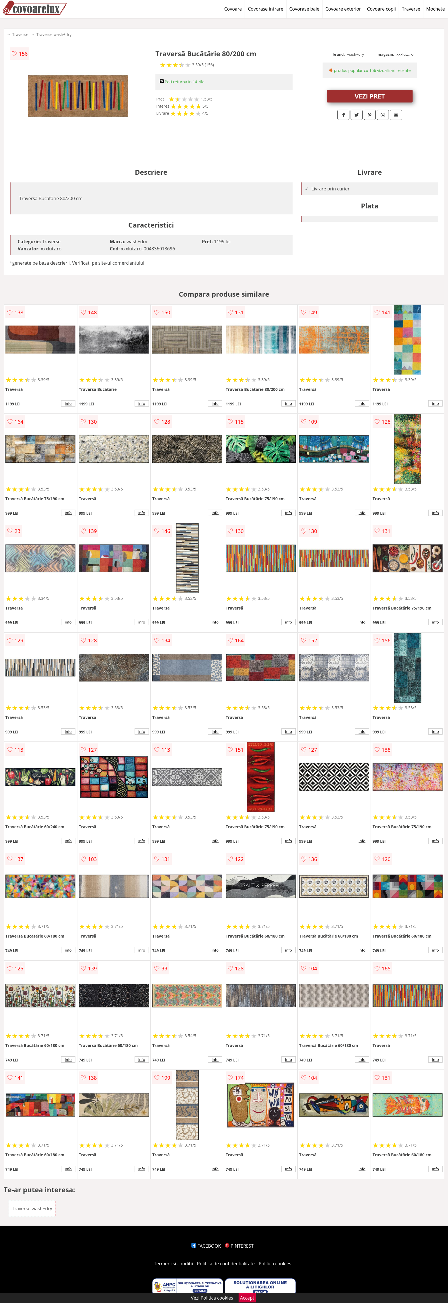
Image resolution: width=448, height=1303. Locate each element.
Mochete (435, 9)
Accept (247, 1298)
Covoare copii (381, 9)
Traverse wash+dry (53, 34)
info (68, 403)
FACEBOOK (206, 1246)
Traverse (411, 9)
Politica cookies (275, 1263)
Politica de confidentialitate (226, 1263)
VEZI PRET (370, 96)
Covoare (233, 9)
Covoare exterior (343, 9)
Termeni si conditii (173, 1263)
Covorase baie (304, 9)
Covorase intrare (265, 9)
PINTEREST (239, 1246)
